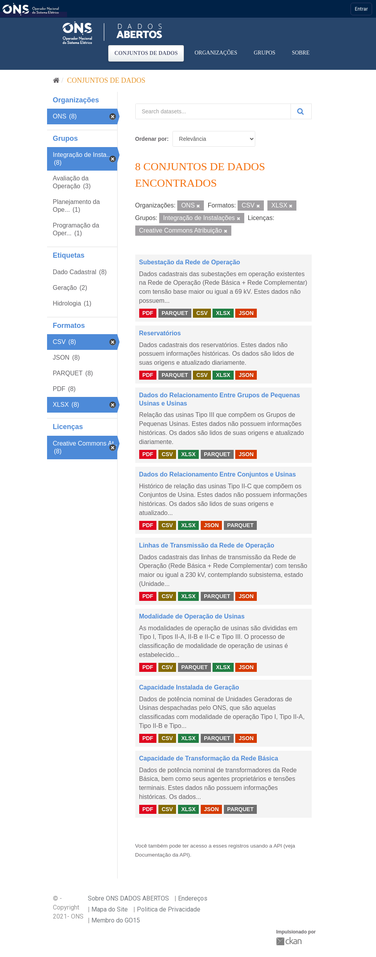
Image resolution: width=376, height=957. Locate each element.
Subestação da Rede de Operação (189, 262)
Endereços (192, 898)
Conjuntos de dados (146, 53)
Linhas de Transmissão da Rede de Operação (206, 545)
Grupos (264, 53)
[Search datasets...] (213, 111)
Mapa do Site (109, 909)
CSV (202, 313)
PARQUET (175, 313)
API (277, 846)
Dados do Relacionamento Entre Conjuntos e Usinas (217, 474)
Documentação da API (161, 855)
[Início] (56, 80)
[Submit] (301, 111)
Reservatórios (160, 333)
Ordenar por (151, 139)
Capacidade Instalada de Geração (189, 687)
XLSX (223, 313)
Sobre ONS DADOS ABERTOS (128, 898)
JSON (246, 313)
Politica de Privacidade (168, 909)
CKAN (289, 941)
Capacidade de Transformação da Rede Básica (208, 758)
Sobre (300, 53)
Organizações (215, 53)
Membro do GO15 (115, 920)
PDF (147, 313)
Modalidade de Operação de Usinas (192, 616)
